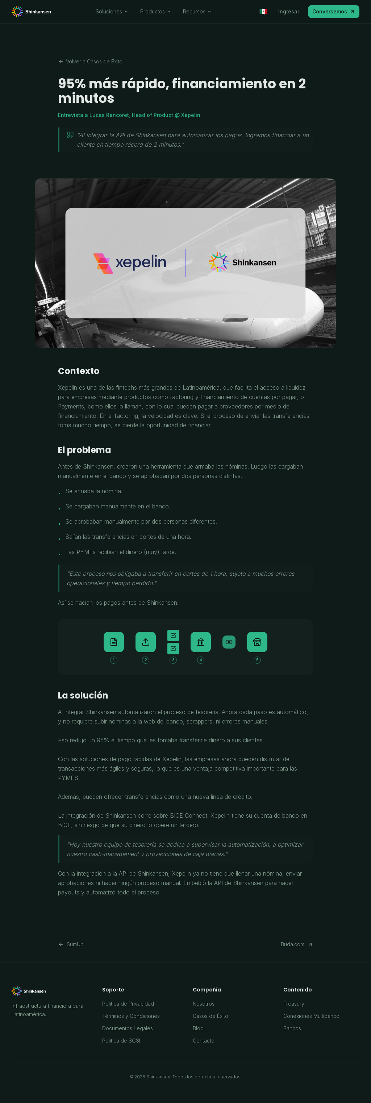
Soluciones (112, 11)
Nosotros (203, 1004)
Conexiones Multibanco (311, 1016)
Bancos (292, 1028)
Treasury (293, 1004)
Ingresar (288, 11)
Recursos (197, 11)
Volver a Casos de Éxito (90, 61)
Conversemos (333, 11)
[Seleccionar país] (263, 11)
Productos (155, 11)
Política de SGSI (121, 1040)
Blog (198, 1028)
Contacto (203, 1040)
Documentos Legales (127, 1028)
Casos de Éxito (210, 1016)
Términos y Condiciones (131, 1016)
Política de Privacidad (128, 1004)
